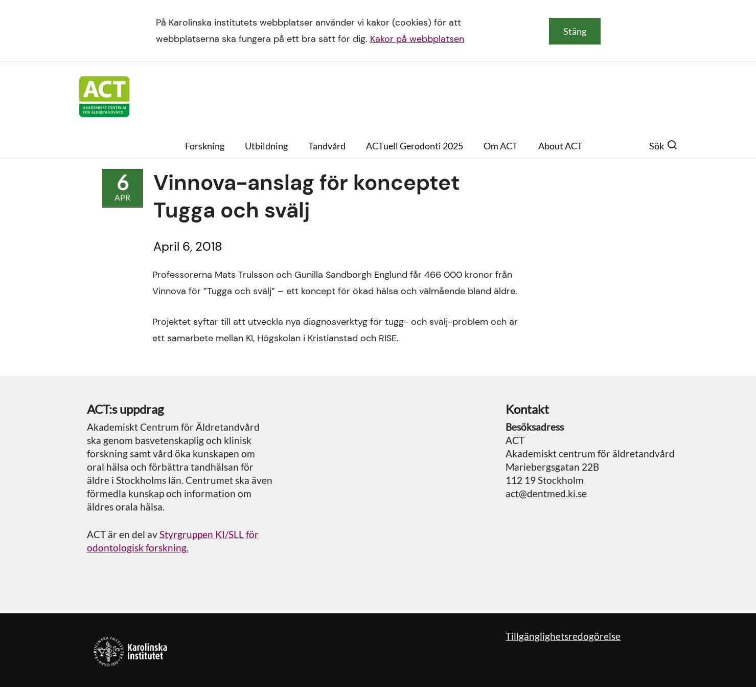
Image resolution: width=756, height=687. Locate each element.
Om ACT (501, 145)
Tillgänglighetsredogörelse (563, 636)
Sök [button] (663, 145)
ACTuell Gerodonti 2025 (414, 145)
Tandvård (327, 145)
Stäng (574, 31)
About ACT (560, 145)
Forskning (204, 145)
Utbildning (266, 145)
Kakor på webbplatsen (417, 39)
